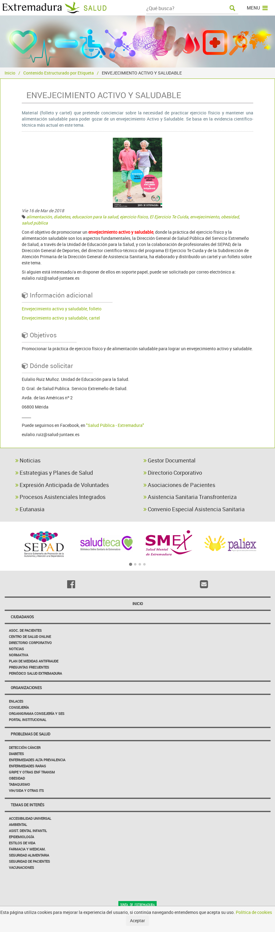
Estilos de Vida (22, 843)
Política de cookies (254, 912)
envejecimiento (204, 217)
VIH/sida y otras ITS (26, 790)
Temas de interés (27, 804)
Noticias (27, 460)
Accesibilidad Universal (30, 818)
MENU (257, 8)
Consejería (19, 707)
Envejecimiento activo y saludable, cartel (61, 318)
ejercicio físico (134, 217)
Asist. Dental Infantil (28, 830)
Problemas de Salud (30, 733)
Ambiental (18, 824)
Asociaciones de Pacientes (179, 485)
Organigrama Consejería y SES (36, 713)
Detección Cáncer (24, 747)
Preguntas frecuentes (29, 667)
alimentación (39, 217)
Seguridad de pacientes (29, 861)
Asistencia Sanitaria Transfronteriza (190, 497)
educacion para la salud (95, 217)
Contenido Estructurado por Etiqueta (58, 73)
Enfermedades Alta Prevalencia (37, 759)
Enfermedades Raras (27, 766)
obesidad (230, 217)
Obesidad (17, 778)
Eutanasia (29, 509)
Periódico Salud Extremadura (35, 673)
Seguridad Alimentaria (29, 855)
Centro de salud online (30, 636)
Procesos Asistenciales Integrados (60, 497)
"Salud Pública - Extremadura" (115, 425)
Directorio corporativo (30, 642)
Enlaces (16, 701)
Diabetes (16, 753)
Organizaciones (26, 687)
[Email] (204, 584)
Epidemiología (21, 836)
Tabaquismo (19, 784)
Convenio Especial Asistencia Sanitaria (194, 509)
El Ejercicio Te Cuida (169, 217)
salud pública (35, 223)
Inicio (10, 73)
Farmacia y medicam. (27, 849)
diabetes (62, 217)
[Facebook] (71, 584)
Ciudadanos (22, 616)
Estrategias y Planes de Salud (54, 472)
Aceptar (137, 920)
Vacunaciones (21, 867)
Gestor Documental (169, 460)
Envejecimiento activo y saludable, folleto (61, 309)
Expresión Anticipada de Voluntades (62, 485)
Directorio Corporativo (172, 472)
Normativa (18, 655)
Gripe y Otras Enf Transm (32, 772)
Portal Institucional (27, 719)
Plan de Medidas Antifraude (33, 661)
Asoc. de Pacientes (25, 630)
